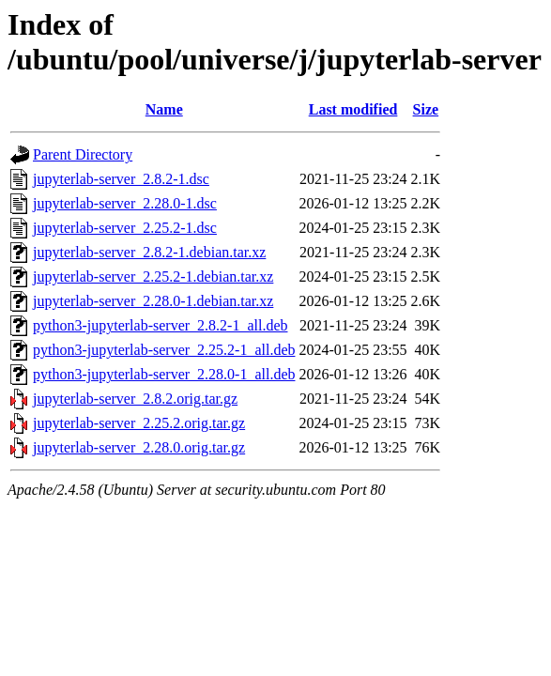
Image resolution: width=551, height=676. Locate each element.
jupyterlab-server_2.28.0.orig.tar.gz (139, 447)
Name (164, 109)
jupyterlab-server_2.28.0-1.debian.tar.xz (153, 301)
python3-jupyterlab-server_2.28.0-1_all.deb (164, 374)
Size (426, 109)
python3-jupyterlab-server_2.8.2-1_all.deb (160, 325)
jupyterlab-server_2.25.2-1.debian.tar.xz (153, 276)
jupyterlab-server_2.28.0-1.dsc (125, 203)
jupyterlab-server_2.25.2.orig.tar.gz (139, 423)
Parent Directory (82, 154)
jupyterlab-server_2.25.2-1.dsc (125, 228)
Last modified (353, 109)
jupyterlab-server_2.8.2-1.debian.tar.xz (149, 252)
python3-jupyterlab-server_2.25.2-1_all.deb (164, 350)
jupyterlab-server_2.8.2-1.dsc (121, 179)
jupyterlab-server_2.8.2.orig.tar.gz (135, 399)
